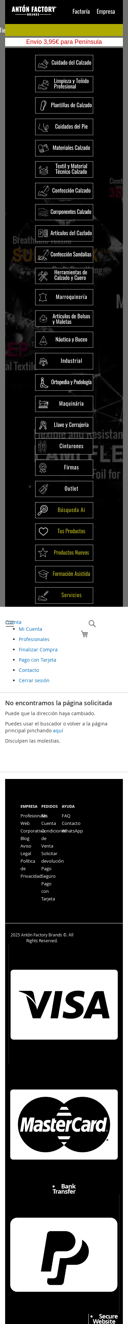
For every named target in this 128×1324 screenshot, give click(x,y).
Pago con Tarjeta (37, 660)
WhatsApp (72, 831)
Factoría (81, 11)
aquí (58, 730)
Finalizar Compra (38, 649)
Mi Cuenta (30, 629)
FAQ (66, 816)
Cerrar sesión (34, 680)
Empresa (106, 11)
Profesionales (34, 639)
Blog (24, 838)
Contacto (29, 670)
